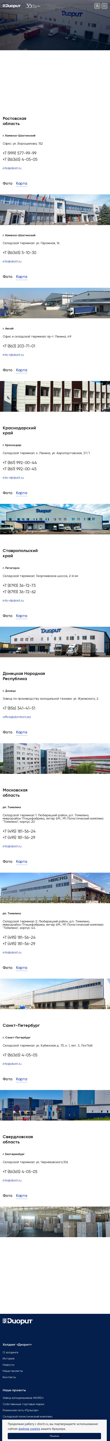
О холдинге (10, 1352)
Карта (21, 184)
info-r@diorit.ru (13, 355)
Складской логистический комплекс (28, 1416)
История (8, 1358)
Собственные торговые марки (23, 1404)
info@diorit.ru (12, 168)
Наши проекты (13, 1371)
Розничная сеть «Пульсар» (21, 1410)
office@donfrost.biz (17, 717)
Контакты (9, 1377)
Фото (7, 184)
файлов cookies (29, 1429)
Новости (8, 1365)
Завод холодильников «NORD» (23, 1398)
